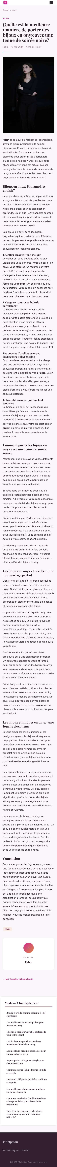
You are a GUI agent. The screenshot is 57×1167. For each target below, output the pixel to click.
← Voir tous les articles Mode (18, 979)
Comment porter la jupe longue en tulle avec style (26, 1071)
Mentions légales (11, 1150)
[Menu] (51, 2)
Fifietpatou (10, 1142)
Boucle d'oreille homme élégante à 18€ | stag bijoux (26, 1014)
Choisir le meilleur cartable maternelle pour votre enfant (26, 1033)
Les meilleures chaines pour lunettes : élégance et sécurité (25, 1090)
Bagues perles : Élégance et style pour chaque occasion (25, 1062)
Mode (14, 10)
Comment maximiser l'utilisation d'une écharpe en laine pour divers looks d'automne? (26, 1101)
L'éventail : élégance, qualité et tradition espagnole (26, 1081)
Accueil (6, 10)
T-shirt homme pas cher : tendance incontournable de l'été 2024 (23, 1043)
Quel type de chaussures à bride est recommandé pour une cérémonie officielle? (24, 1113)
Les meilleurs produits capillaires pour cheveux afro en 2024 (26, 1052)
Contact (26, 1150)
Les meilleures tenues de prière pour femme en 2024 (25, 1024)
